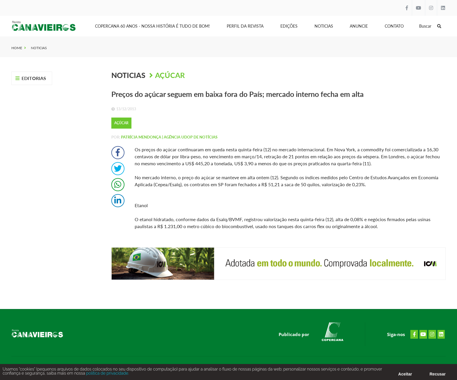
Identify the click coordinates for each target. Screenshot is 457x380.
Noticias (323, 26)
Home (16, 48)
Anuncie (359, 26)
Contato (394, 26)
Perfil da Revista (245, 26)
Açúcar (170, 75)
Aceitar (405, 375)
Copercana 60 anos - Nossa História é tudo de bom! (152, 26)
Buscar (430, 26)
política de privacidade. (107, 374)
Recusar (438, 375)
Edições (289, 26)
